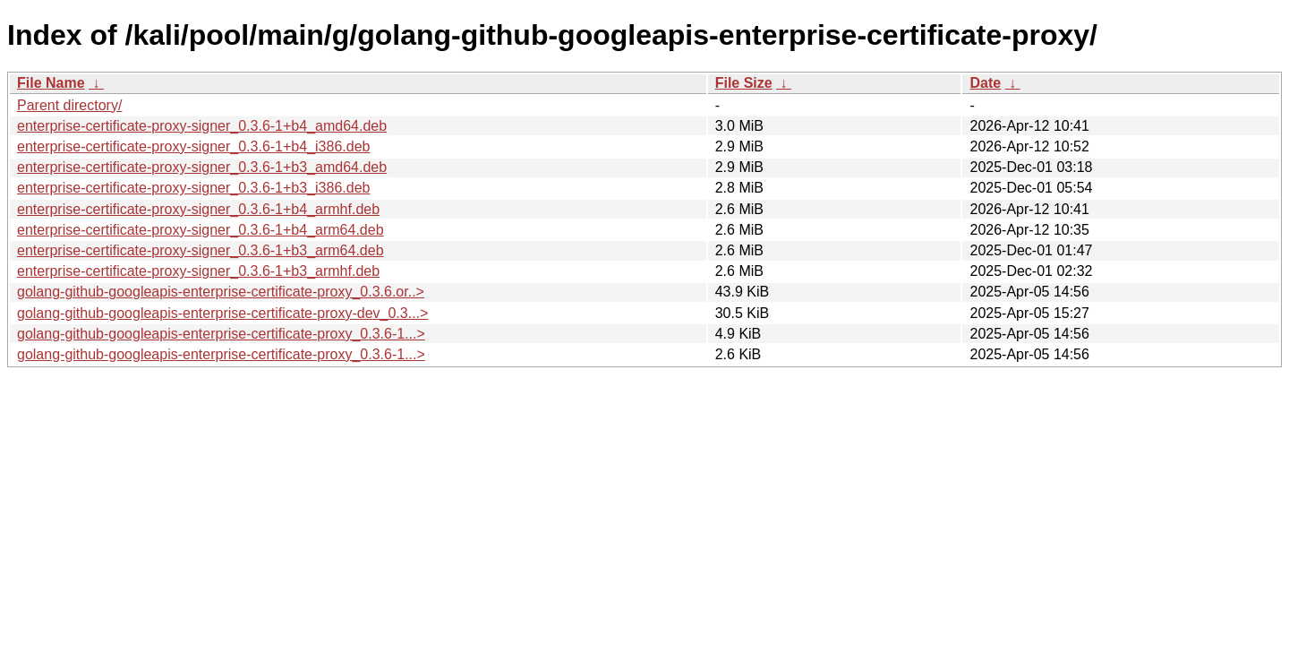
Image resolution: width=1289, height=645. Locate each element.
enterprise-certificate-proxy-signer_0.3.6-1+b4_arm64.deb (200, 229)
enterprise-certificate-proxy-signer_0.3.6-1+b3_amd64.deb (202, 167)
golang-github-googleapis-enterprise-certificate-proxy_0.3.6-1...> (221, 333)
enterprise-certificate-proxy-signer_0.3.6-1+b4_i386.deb (193, 146)
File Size (744, 82)
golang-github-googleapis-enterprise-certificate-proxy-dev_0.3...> (222, 313)
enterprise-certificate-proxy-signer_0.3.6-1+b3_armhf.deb (198, 271)
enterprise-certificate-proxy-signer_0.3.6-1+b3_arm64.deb (200, 250)
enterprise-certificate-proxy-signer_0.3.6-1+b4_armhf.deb (198, 209)
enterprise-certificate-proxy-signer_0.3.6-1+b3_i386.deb (193, 187)
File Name (51, 82)
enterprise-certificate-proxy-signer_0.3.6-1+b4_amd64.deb (202, 125)
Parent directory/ (69, 105)
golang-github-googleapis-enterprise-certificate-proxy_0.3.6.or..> (220, 291)
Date (985, 82)
